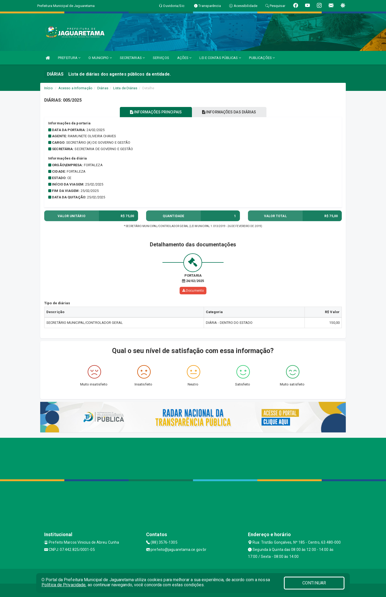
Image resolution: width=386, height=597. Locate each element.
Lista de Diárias (125, 88)
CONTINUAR (314, 582)
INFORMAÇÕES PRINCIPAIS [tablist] (155, 112)
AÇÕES (184, 58)
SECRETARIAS (132, 58)
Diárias (102, 88)
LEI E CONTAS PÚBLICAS (220, 58)
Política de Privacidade (64, 584)
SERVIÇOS (161, 58)
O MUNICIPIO (100, 58)
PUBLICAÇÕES (262, 58)
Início (48, 88)
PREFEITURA (69, 58)
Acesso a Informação (75, 88)
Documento (193, 290)
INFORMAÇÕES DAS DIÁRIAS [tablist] (230, 112)
